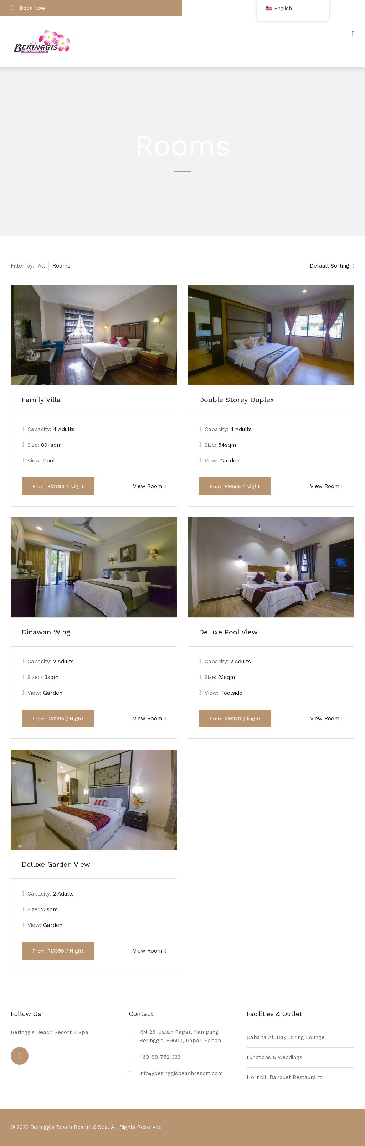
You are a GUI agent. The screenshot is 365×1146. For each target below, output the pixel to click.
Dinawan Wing (46, 632)
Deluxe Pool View (228, 632)
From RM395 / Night (57, 718)
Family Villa (41, 399)
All (41, 266)
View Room (149, 486)
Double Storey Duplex (236, 399)
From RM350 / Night (57, 951)
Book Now (28, 8)
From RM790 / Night (58, 486)
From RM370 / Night (235, 718)
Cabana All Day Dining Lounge (286, 1037)
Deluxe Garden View (56, 864)
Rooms (61, 266)
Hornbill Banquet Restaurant (284, 1077)
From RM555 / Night (235, 486)
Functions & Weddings (274, 1057)
